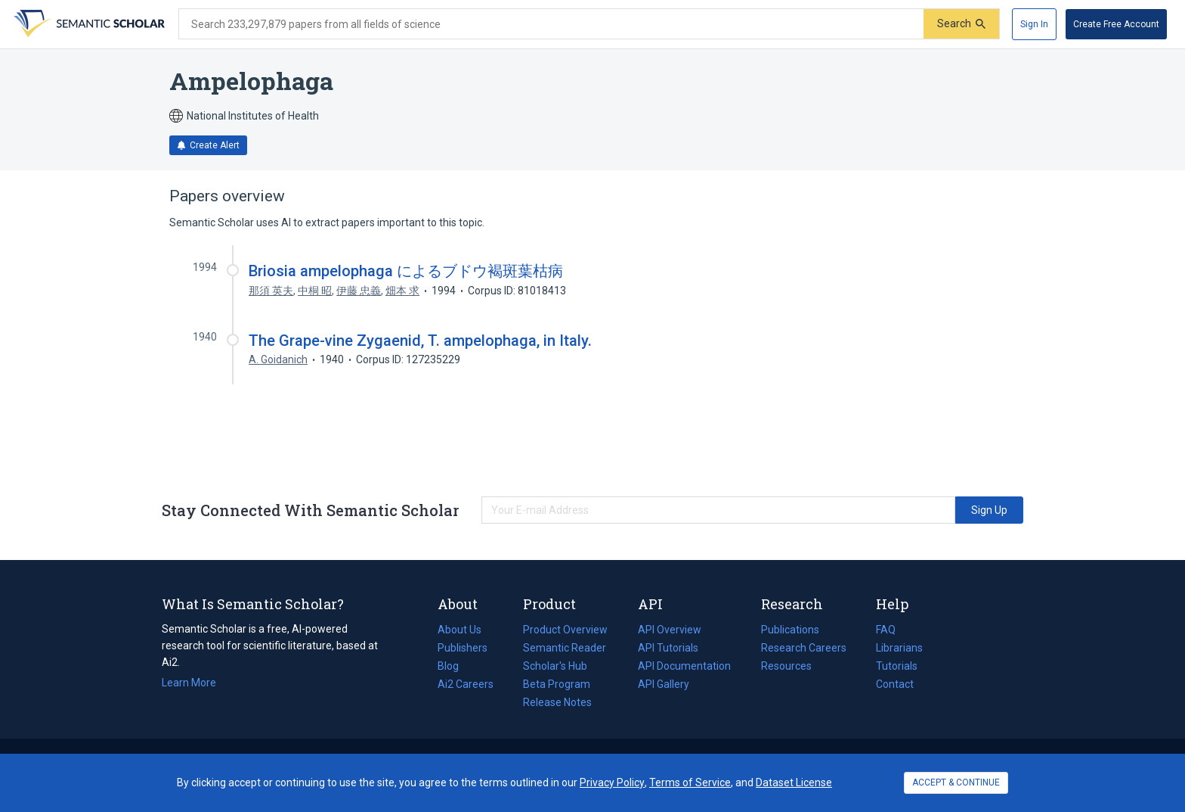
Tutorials (896, 666)
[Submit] (961, 24)
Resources (786, 666)
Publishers (462, 648)
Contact (895, 684)
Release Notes (557, 702)
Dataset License (794, 782)
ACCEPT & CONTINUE (956, 782)
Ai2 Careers (465, 684)
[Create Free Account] (1116, 24)
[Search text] (551, 24)
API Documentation (684, 666)
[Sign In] (1034, 24)
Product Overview (565, 630)
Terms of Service (690, 782)
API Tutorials (668, 648)
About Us (459, 630)
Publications (790, 630)
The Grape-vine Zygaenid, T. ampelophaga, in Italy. (420, 340)
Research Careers (803, 648)
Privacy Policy (612, 782)
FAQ (886, 630)
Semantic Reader (564, 648)
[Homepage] (88, 24)
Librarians (899, 648)
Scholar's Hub (555, 666)
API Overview (669, 630)
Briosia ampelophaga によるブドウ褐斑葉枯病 (406, 271)
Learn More (189, 683)
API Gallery (663, 684)
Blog (454, 666)
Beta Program (556, 684)
